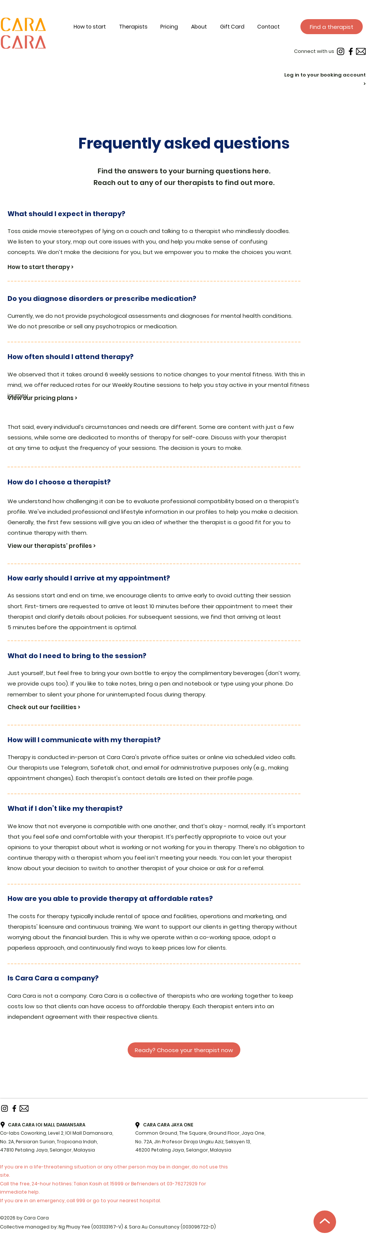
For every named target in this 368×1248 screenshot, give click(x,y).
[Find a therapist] (331, 26)
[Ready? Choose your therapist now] (184, 1049)
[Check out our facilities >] (56, 707)
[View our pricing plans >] (52, 398)
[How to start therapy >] (52, 267)
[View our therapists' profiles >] (58, 545)
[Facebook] (351, 51)
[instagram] (340, 51)
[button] (205, 27)
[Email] (361, 51)
